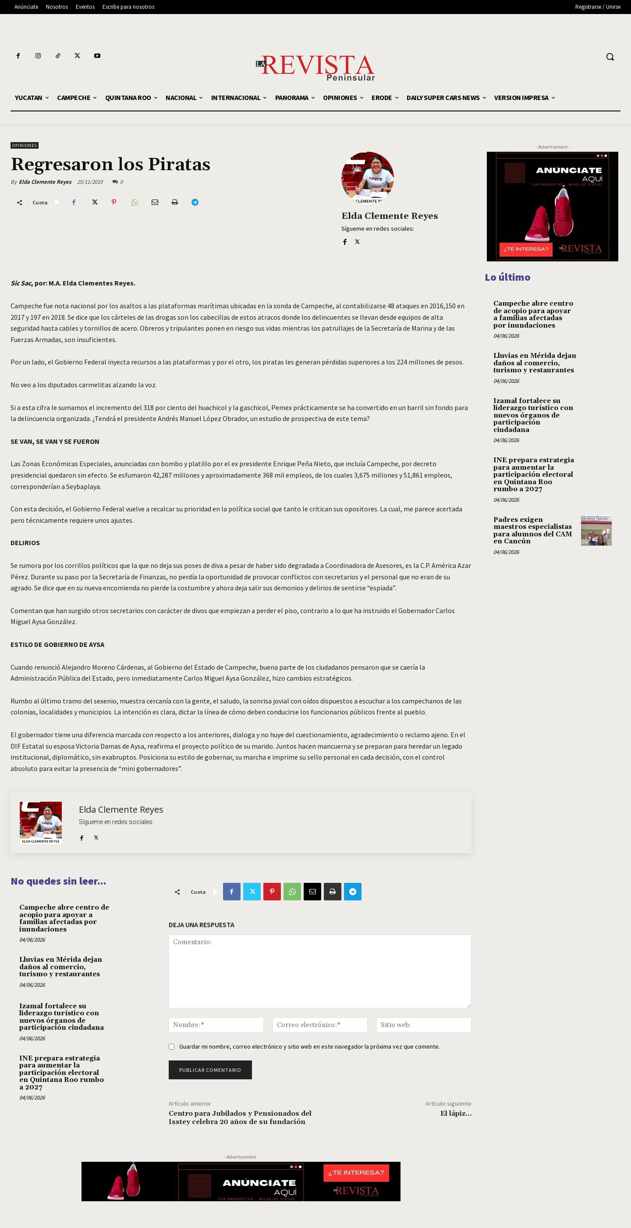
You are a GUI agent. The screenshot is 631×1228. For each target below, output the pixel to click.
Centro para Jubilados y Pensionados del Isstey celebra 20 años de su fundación (240, 1117)
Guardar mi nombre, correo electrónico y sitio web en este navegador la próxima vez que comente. (309, 1046)
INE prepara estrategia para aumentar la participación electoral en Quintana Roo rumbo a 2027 (61, 1073)
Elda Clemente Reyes (45, 182)
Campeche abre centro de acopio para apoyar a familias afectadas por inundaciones (64, 918)
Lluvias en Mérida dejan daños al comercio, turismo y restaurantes (60, 967)
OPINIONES (25, 145)
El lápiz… (455, 1113)
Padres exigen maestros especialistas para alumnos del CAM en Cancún (532, 531)
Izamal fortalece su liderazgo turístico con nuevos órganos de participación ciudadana (61, 1017)
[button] (609, 56)
